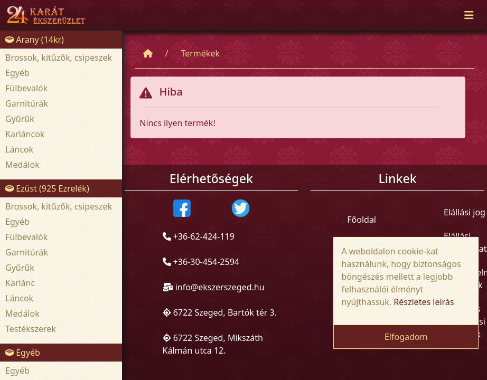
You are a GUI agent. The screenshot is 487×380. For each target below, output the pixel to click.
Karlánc (20, 283)
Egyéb (17, 73)
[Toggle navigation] (469, 15)
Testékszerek (30, 329)
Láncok (19, 149)
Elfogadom (406, 337)
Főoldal (361, 219)
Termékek (200, 53)
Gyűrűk (19, 119)
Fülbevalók (26, 88)
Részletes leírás (424, 302)
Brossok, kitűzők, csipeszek (58, 57)
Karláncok (24, 134)
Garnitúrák (26, 103)
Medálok (22, 164)
